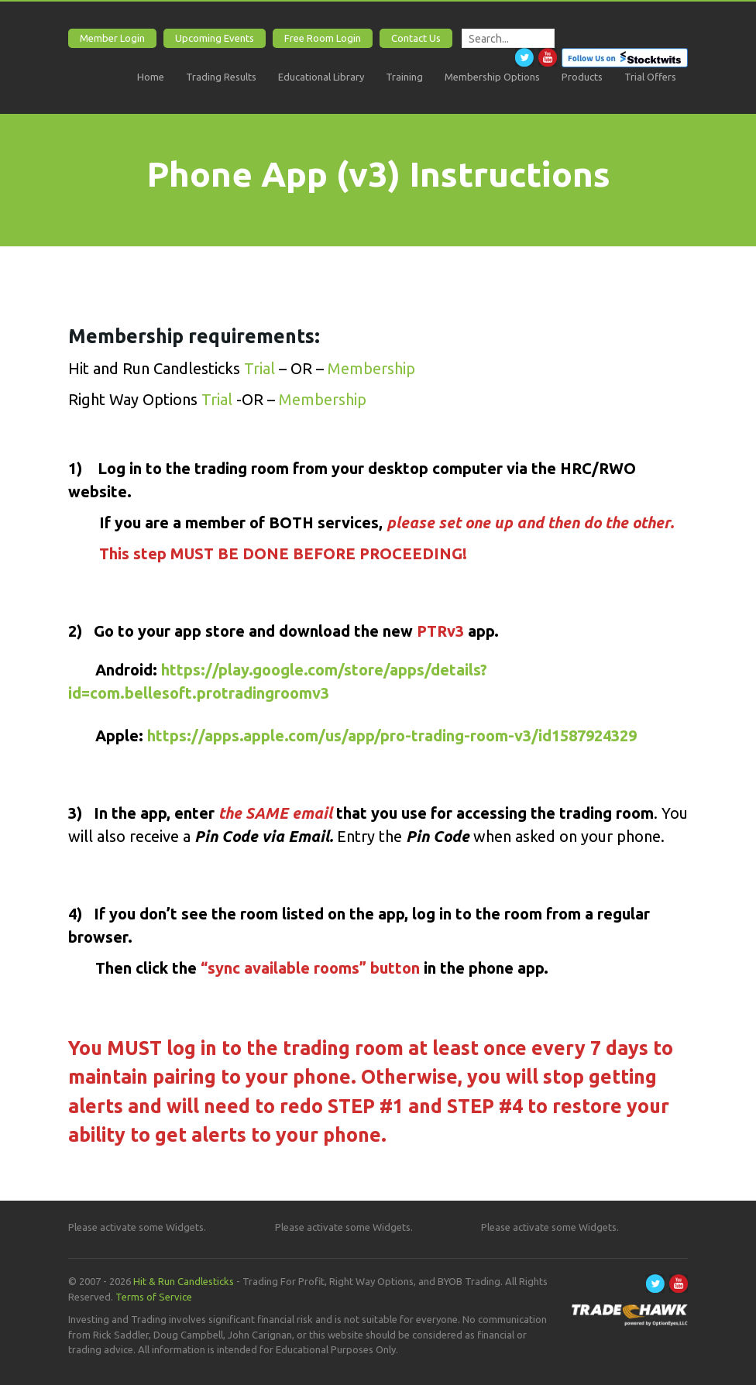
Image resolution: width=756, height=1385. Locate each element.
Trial (261, 368)
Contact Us (416, 38)
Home (150, 76)
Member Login (112, 38)
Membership (369, 368)
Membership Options (492, 76)
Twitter (524, 57)
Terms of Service (153, 1296)
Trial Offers (650, 76)
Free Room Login (322, 38)
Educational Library (321, 76)
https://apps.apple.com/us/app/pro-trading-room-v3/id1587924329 (392, 735)
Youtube (547, 57)
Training (404, 76)
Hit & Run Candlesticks (183, 1281)
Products (582, 76)
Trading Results (221, 76)
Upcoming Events (214, 38)
